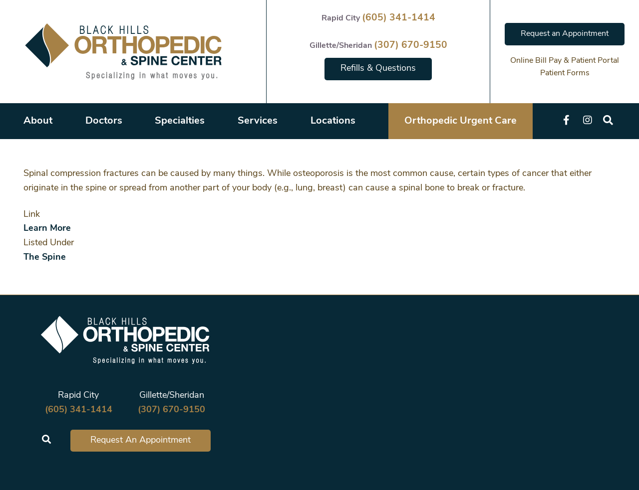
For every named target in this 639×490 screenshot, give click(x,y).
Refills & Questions (378, 68)
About (37, 121)
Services (258, 121)
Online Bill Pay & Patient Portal (564, 61)
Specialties (180, 121)
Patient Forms (565, 73)
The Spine (44, 257)
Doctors (103, 121)
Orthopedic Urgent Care (460, 121)
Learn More (47, 228)
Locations (333, 121)
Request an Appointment (565, 34)
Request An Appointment (140, 440)
